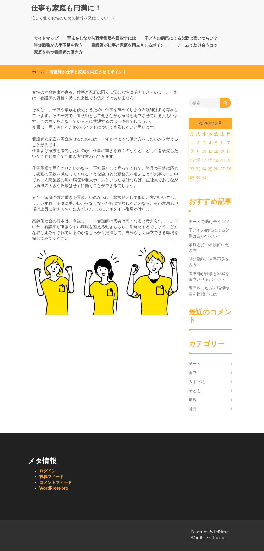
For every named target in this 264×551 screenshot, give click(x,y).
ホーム (38, 71)
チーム (195, 364)
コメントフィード (55, 482)
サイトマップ (46, 38)
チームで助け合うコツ (197, 45)
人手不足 (197, 382)
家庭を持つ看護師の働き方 (58, 52)
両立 (193, 373)
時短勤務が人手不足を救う (58, 45)
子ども (195, 390)
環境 (193, 399)
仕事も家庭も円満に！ (66, 8)
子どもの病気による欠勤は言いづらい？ (181, 38)
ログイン (47, 470)
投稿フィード (51, 476)
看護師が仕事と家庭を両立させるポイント (129, 45)
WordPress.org (53, 488)
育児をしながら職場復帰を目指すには (101, 38)
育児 (193, 408)
